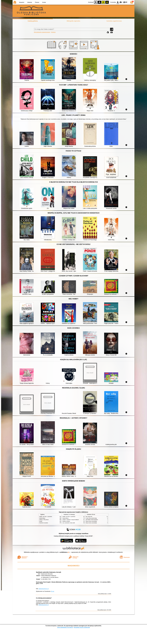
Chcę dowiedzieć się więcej (65, 627)
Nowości (21, 2)
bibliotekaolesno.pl (44, 588)
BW (99, 2)
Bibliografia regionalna (73, 21)
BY (107, 2)
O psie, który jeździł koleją (91, 518)
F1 (121, 2)
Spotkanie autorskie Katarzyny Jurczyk (48, 572)
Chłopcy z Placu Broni (44, 519)
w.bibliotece (64, 552)
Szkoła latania (42, 518)
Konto (44, 2)
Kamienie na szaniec (43, 522)
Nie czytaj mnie (89, 516)
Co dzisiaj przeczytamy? (44, 598)
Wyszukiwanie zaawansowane (42, 32)
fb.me (52, 591)
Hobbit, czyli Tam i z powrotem (45, 516)
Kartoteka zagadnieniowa (114, 21)
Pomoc (37, 2)
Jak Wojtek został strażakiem (92, 519)
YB (103, 2)
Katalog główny (33, 21)
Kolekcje (53, 32)
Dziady (40, 521)
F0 (118, 2)
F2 (125, 2)
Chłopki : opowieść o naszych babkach (71, 519)
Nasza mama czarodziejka (91, 521)
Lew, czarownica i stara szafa (69, 522)
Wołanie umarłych (66, 521)
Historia (29, 2)
